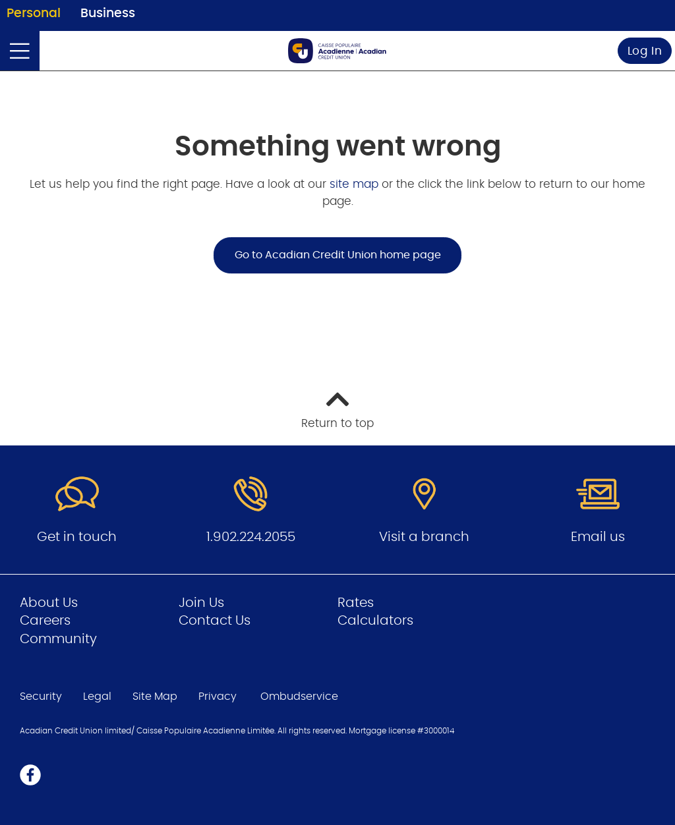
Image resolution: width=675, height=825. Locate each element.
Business (107, 13)
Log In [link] (645, 51)
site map (356, 184)
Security (41, 696)
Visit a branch (424, 537)
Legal (97, 696)
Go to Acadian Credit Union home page (338, 255)
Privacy (217, 696)
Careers (45, 620)
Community (58, 639)
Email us (598, 537)
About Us (49, 603)
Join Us (201, 603)
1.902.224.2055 (250, 537)
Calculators (375, 620)
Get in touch (77, 537)
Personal (34, 13)
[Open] (20, 51)
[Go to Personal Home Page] (337, 50)
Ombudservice (300, 696)
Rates (356, 603)
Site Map (154, 696)
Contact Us (214, 620)
